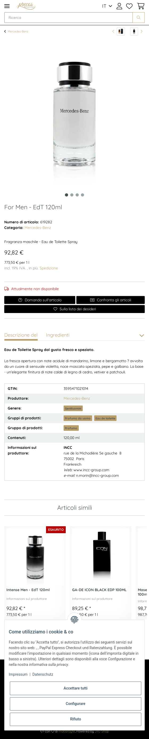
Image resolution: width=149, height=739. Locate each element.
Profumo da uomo (77, 418)
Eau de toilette (105, 418)
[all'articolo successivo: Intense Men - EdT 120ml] (136, 31)
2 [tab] (71, 195)
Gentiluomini (73, 408)
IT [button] (104, 6)
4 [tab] (82, 195)
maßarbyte (67, 731)
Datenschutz (42, 674)
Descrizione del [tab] (21, 335)
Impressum (18, 674)
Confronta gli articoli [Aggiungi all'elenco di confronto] (110, 300)
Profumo (71, 428)
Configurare (75, 704)
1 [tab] (66, 195)
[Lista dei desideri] (129, 6)
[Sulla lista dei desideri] (74, 309)
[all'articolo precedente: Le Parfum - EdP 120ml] (118, 31)
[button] (119, 6)
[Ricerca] (68, 17)
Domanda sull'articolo (40, 300)
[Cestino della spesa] (140, 6)
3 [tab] (77, 195)
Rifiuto (75, 719)
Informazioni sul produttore (26, 599)
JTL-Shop (102, 731)
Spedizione (49, 268)
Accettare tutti (76, 688)
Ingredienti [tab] (57, 335)
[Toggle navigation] (7, 6)
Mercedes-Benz (37, 227)
